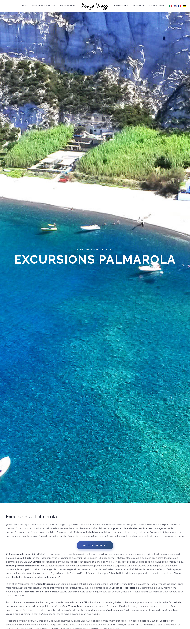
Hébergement (68, 6)
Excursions (121, 6)
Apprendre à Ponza (43, 6)
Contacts (139, 6)
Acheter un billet (95, 545)
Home (25, 6)
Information (156, 6)
